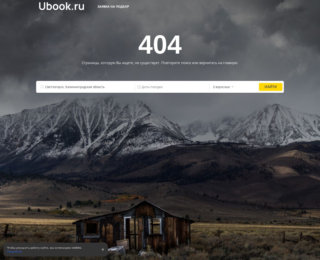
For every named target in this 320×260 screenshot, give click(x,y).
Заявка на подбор (113, 6)
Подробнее (14, 251)
